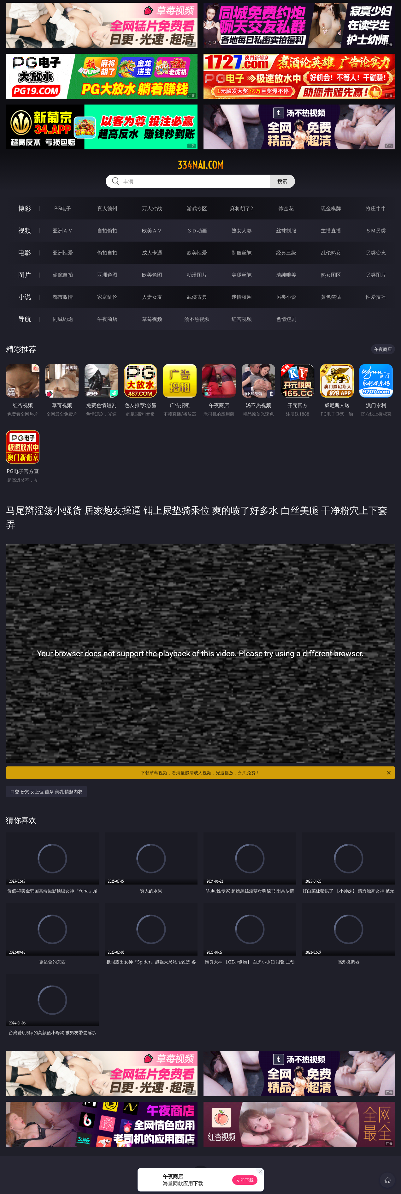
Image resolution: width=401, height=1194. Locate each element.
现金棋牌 (331, 208)
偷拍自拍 (107, 252)
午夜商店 (107, 318)
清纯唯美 (286, 274)
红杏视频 (242, 318)
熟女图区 (331, 274)
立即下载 (245, 1180)
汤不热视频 (196, 318)
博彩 (24, 208)
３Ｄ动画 (197, 230)
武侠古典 (197, 296)
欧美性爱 (197, 252)
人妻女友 (152, 296)
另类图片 (376, 274)
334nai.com (200, 165)
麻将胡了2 (241, 208)
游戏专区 (197, 208)
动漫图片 (197, 274)
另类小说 (286, 296)
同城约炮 (63, 318)
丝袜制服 (286, 230)
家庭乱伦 (107, 296)
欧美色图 (152, 274)
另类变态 (376, 252)
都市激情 (63, 296)
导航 (24, 319)
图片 (24, 274)
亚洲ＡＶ (63, 230)
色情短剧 (286, 318)
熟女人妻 (242, 230)
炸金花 (286, 208)
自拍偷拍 (107, 230)
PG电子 (62, 208)
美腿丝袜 (242, 274)
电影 (24, 252)
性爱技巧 (376, 296)
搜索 (282, 181)
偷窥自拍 (63, 274)
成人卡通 (152, 252)
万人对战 (152, 208)
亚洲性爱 (63, 252)
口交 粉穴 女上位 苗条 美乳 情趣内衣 (46, 792)
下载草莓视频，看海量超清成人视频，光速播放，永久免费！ (266, 773)
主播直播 (331, 230)
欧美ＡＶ (152, 230)
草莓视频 (152, 318)
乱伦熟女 (331, 252)
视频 (24, 230)
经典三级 (286, 252)
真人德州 (107, 208)
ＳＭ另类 (376, 230)
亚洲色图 (107, 274)
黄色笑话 (331, 296)
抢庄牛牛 (376, 208)
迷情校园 (242, 296)
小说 (24, 296)
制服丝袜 (242, 252)
